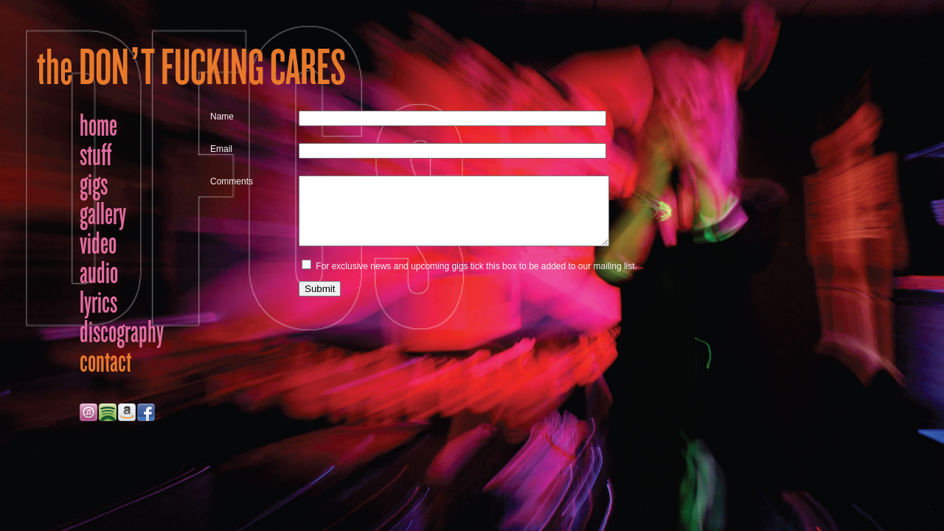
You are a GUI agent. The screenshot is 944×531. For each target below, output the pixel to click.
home (98, 125)
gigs (94, 184)
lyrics (98, 302)
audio (99, 273)
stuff (95, 155)
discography (122, 332)
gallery (103, 214)
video (98, 243)
